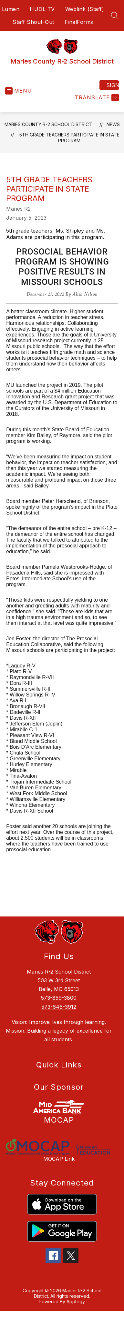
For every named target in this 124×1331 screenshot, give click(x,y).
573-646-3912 (58, 1007)
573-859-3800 (59, 998)
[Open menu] (18, 91)
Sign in (112, 85)
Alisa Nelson (84, 294)
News (113, 124)
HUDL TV (42, 9)
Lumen (11, 9)
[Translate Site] (96, 98)
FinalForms (79, 22)
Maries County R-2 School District (48, 124)
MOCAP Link (59, 1159)
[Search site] (115, 15)
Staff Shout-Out (33, 22)
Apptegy (76, 1301)
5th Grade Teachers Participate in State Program (69, 137)
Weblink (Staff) (84, 9)
